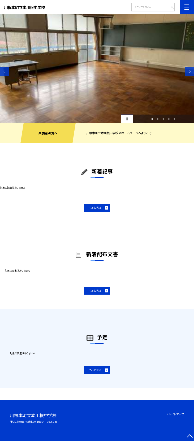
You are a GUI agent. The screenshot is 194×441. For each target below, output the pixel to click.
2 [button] (158, 118)
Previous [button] (4, 71)
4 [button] (169, 118)
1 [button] (152, 118)
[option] (97, 68)
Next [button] (189, 71)
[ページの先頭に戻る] (189, 436)
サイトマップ (176, 414)
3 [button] (163, 118)
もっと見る (95, 207)
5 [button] (174, 118)
